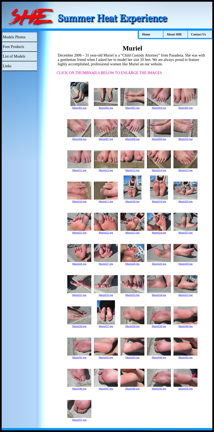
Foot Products (13, 47)
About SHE (174, 34)
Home (146, 34)
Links (7, 66)
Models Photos (14, 37)
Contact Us (198, 34)
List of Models (14, 56)
